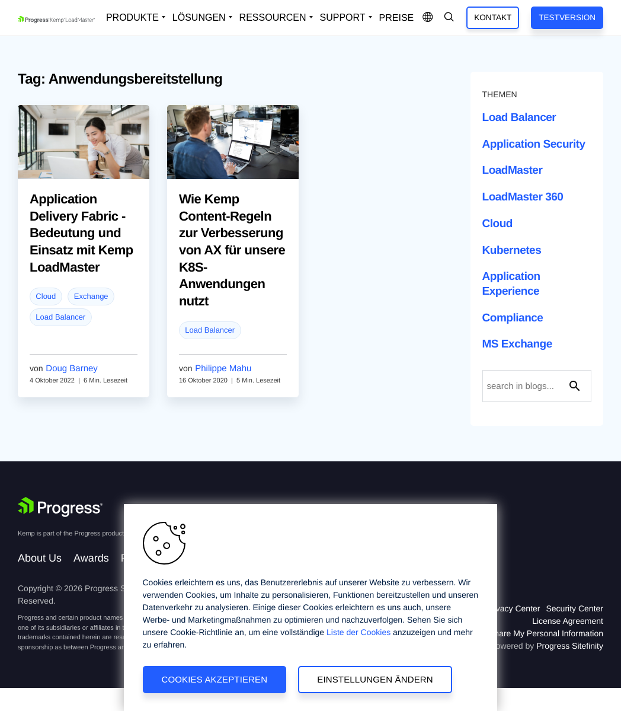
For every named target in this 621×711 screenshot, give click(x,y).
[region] (310, 607)
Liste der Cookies (358, 632)
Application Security (533, 144)
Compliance (512, 318)
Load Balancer (60, 317)
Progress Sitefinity (569, 646)
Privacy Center (513, 608)
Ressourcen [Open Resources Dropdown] (272, 17)
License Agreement (567, 621)
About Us (40, 558)
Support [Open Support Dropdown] (343, 17)
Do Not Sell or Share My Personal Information (519, 633)
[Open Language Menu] (427, 18)
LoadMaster (512, 170)
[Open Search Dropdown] (449, 18)
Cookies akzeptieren (215, 679)
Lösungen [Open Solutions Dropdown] (199, 17)
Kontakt (492, 17)
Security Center (574, 608)
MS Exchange (517, 344)
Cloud (46, 296)
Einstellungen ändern (375, 679)
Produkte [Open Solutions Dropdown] (132, 17)
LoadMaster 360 (523, 197)
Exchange (91, 296)
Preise (396, 18)
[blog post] (83, 149)
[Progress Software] (60, 507)
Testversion (567, 17)
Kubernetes (512, 250)
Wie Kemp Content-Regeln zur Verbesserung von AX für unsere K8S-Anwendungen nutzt (232, 250)
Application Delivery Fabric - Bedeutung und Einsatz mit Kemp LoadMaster (81, 233)
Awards (91, 558)
